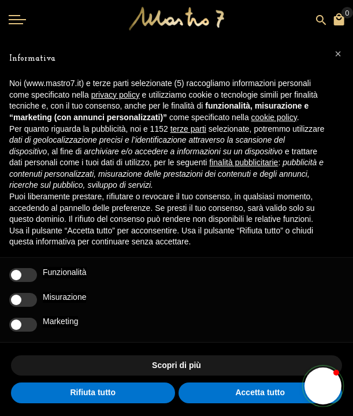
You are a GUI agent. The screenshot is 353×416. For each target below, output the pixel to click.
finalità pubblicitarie (243, 162)
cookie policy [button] (274, 117)
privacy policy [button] (115, 94)
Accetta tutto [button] (260, 392)
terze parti (188, 128)
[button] (322, 385)
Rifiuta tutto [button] (93, 392)
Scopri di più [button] (176, 365)
